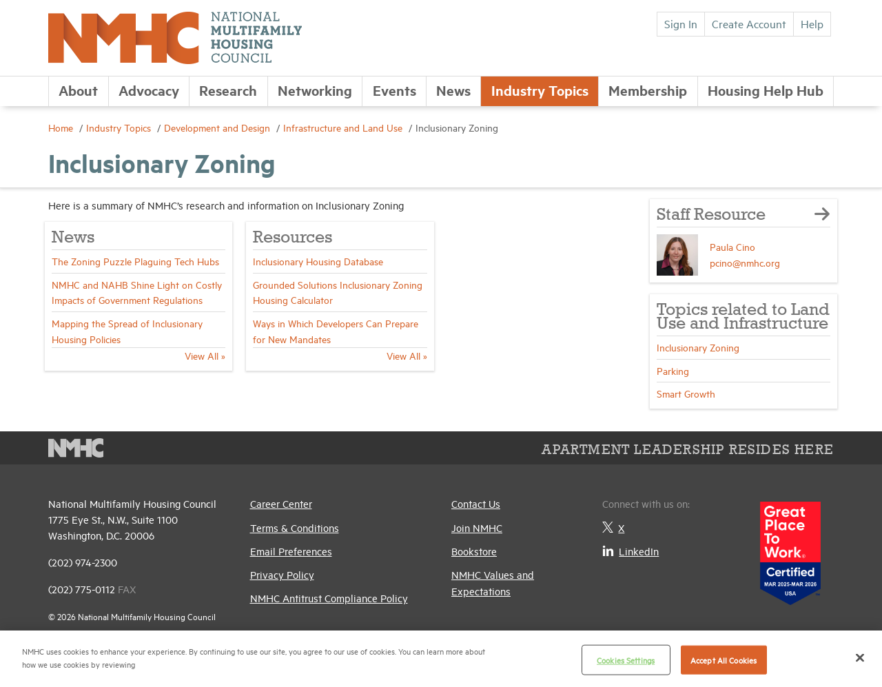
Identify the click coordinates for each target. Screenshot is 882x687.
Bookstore (474, 550)
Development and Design (218, 127)
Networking (315, 90)
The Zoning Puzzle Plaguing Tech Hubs (135, 260)
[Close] (860, 657)
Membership (647, 90)
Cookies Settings (626, 660)
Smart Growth (686, 393)
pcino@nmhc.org (745, 262)
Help (812, 23)
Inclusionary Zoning (698, 346)
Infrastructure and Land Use (344, 127)
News (453, 90)
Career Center (281, 503)
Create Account (749, 23)
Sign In (680, 23)
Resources (292, 238)
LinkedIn (630, 550)
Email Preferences (291, 550)
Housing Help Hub (765, 90)
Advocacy (149, 90)
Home (62, 127)
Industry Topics (539, 90)
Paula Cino (732, 246)
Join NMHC (476, 527)
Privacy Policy (282, 574)
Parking (673, 370)
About (78, 90)
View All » (205, 355)
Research (228, 90)
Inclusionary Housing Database (318, 260)
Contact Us (475, 503)
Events (394, 90)
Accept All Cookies (723, 660)
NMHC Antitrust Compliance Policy (329, 597)
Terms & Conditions (294, 527)
